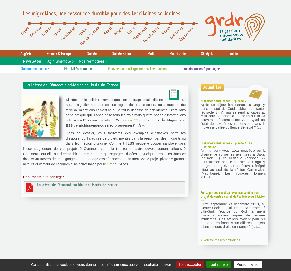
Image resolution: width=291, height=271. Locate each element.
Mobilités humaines (78, 68)
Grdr (110, 164)
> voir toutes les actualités (220, 240)
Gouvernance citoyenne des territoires (137, 68)
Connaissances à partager (200, 68)
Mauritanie (177, 53)
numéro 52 (129, 120)
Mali (151, 53)
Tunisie (233, 53)
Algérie (25, 53)
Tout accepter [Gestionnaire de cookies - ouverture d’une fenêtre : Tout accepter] (190, 264)
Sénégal (207, 53)
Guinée (92, 53)
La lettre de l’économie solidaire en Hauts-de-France (71, 187)
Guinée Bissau (122, 53)
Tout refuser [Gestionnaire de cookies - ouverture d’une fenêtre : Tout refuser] (219, 264)
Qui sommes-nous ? (35, 68)
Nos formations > (93, 61)
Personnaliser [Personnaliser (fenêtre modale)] (248, 264)
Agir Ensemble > (60, 61)
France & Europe (59, 53)
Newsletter (32, 61)
